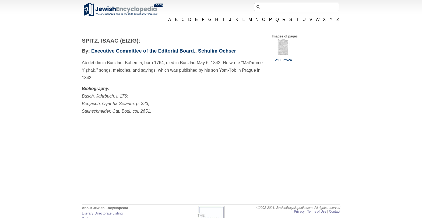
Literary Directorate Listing (102, 213)
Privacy (299, 211)
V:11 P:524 (283, 58)
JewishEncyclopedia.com (123, 9)
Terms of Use (316, 211)
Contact (334, 211)
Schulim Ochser (217, 51)
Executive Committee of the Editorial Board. (143, 51)
